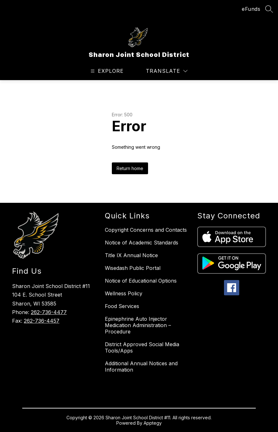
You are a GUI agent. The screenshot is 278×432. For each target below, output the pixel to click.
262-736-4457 (41, 321)
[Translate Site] (166, 71)
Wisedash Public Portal (132, 268)
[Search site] (269, 9)
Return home (130, 168)
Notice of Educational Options (141, 281)
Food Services (122, 306)
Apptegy (153, 423)
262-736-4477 (49, 312)
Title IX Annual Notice (131, 255)
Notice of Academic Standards (141, 242)
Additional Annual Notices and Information (141, 366)
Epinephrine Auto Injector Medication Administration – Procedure (138, 325)
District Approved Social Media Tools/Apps (142, 347)
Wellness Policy (123, 293)
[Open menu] (106, 71)
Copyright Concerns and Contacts (146, 230)
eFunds (251, 9)
